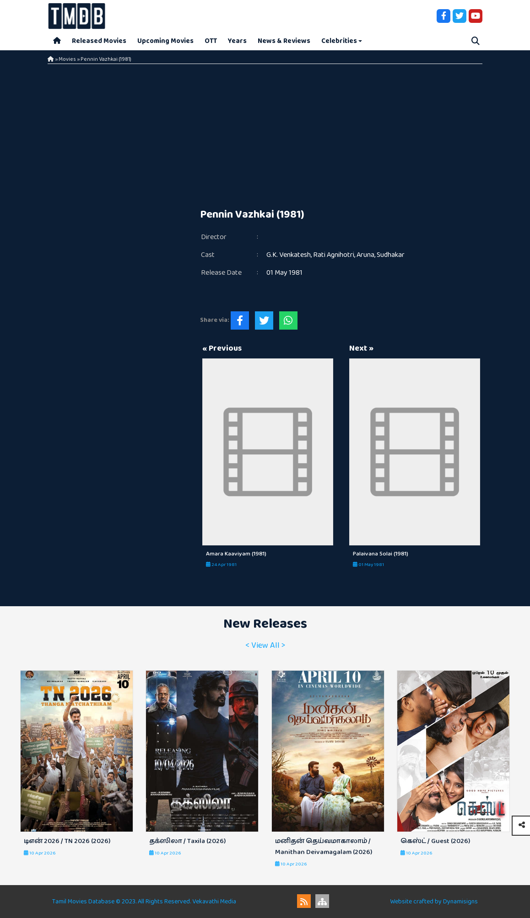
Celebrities (339, 41)
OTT (211, 41)
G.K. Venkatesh (288, 255)
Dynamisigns (460, 902)
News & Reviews (284, 41)
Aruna (365, 255)
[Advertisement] (265, 133)
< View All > (265, 645)
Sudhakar (391, 255)
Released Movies (99, 41)
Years (237, 41)
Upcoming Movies (165, 41)
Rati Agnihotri (333, 255)
